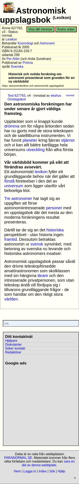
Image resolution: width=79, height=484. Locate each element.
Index (43, 471)
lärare (42, 275)
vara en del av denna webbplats (48, 463)
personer (54, 208)
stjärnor (68, 140)
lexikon (41, 171)
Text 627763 (16, 95)
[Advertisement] (38, 403)
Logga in (30, 471)
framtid (10, 239)
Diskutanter (13, 344)
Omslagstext (17, 99)
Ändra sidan (65, 29)
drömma (11, 126)
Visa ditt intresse (40, 29)
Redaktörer (13, 352)
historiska (55, 230)
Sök (52, 471)
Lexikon (11, 39)
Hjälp (61, 471)
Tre (7, 198)
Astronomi (47, 43)
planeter (30, 140)
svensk (36, 244)
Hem (17, 471)
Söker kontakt (15, 348)
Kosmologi (25, 43)
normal (70, 95)
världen (11, 299)
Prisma (28, 62)
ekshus (56, 95)
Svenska (17, 66)
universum (13, 186)
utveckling (35, 149)
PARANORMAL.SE (18, 457)
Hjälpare (11, 340)
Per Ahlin (13, 58)
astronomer (21, 198)
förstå (9, 181)
